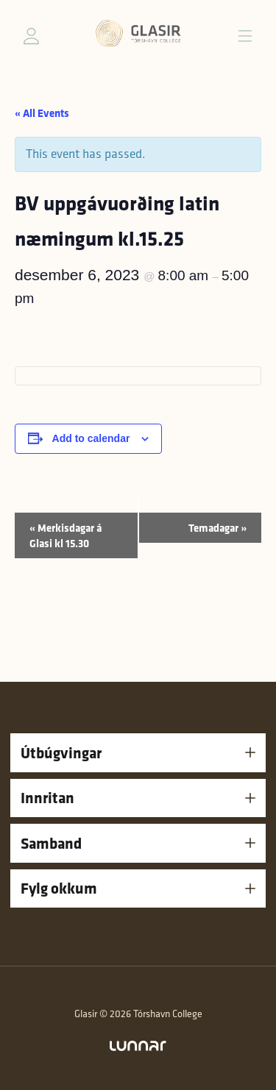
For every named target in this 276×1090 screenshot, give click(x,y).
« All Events (42, 113)
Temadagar (217, 527)
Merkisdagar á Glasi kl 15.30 (65, 535)
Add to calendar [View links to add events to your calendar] (91, 438)
